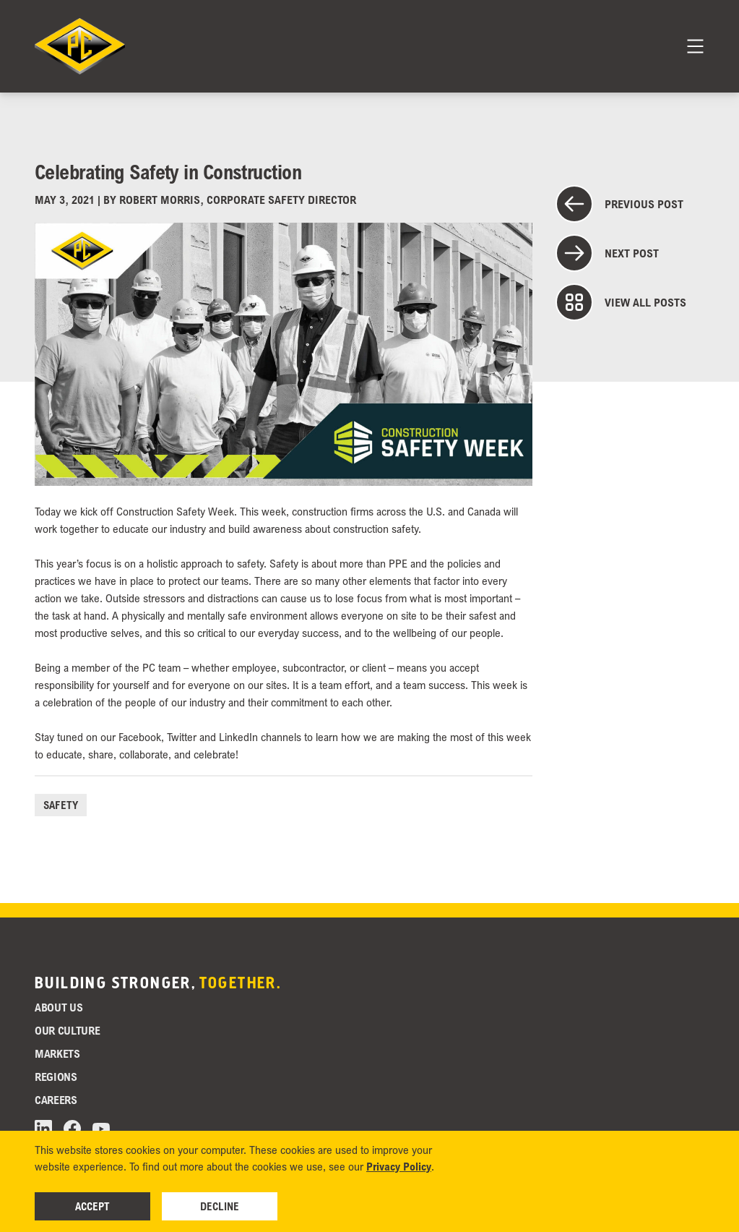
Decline (219, 1205)
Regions (56, 1076)
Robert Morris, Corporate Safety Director (237, 199)
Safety (60, 804)
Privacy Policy (398, 1166)
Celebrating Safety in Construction (168, 172)
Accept (92, 1205)
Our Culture (67, 1030)
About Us (58, 1007)
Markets (57, 1053)
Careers (56, 1099)
